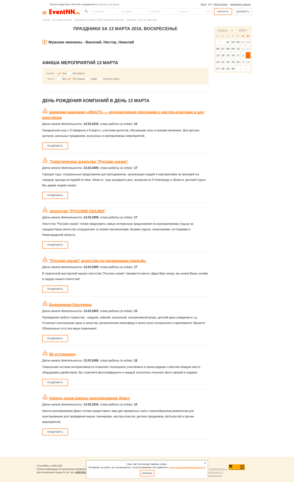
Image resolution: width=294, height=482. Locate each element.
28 (222, 68)
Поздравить (55, 145)
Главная (46, 20)
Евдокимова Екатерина (70, 305)
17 (238, 55)
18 (243, 55)
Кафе (94, 78)
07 (222, 48)
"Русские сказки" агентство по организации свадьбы (97, 261)
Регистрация (220, 4)
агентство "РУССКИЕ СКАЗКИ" (77, 211)
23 (233, 61)
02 (233, 42)
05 (248, 42)
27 (217, 68)
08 (227, 48)
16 (233, 55)
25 (243, 61)
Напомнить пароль (240, 4)
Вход (203, 4)
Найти (86, 11)
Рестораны (79, 78)
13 (217, 55)
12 (248, 48)
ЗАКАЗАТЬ (223, 11)
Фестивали (79, 73)
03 (238, 42)
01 (227, 42)
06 (217, 48)
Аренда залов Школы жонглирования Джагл (89, 398)
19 (248, 55)
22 (227, 61)
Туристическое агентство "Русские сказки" (88, 162)
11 (243, 48)
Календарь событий (62, 20)
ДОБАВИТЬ (242, 11)
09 (233, 48)
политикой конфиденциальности (187, 467)
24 (238, 61)
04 (243, 42)
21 (222, 61)
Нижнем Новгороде (108, 4)
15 (227, 55)
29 (227, 68)
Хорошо (147, 473)
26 (248, 61)
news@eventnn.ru (218, 469)
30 (233, 68)
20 (217, 61)
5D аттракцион (62, 354)
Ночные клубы (111, 78)
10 (238, 48)
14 (222, 55)
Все (65, 73)
